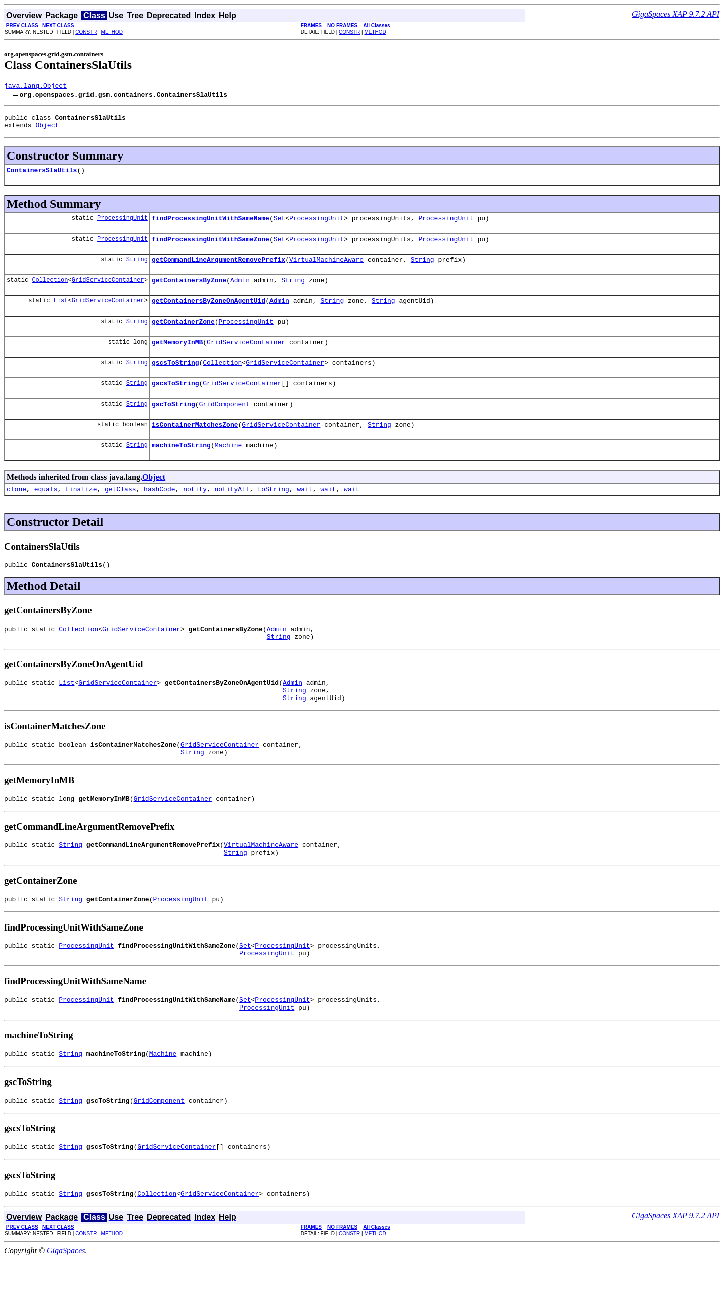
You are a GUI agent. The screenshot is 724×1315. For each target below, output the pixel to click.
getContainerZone (183, 336)
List (61, 314)
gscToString (173, 424)
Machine (228, 469)
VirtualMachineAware (326, 269)
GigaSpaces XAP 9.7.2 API (675, 14)
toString (273, 514)
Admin (240, 291)
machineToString (181, 469)
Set (279, 225)
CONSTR (86, 32)
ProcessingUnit (122, 225)
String (137, 269)
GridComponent (224, 424)
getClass (120, 514)
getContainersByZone (189, 291)
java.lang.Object (35, 86)
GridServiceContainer (108, 291)
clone (16, 514)
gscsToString (175, 380)
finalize (81, 514)
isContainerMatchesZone (195, 446)
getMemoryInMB (177, 358)
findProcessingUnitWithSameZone (210, 247)
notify (195, 514)
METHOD (112, 32)
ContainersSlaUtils (42, 175)
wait (304, 514)
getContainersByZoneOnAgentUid (208, 314)
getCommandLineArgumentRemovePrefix (218, 269)
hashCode (159, 514)
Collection (50, 291)
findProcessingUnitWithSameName (210, 225)
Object (47, 129)
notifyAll (232, 514)
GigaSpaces (66, 1306)
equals (46, 514)
